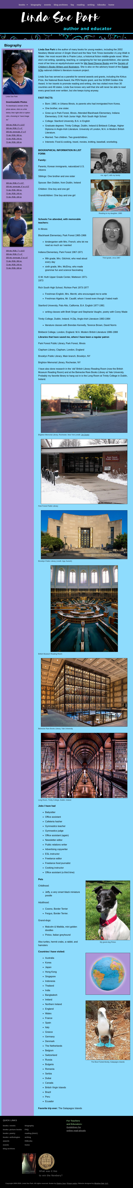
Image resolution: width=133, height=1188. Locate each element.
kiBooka (101, 4)
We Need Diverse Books (96, 63)
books (23, 4)
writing (91, 4)
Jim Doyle (85, 435)
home (111, 4)
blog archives (61, 4)
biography (36, 4)
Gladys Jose (61, 1183)
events (47, 4)
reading (81, 4)
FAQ (72, 4)
